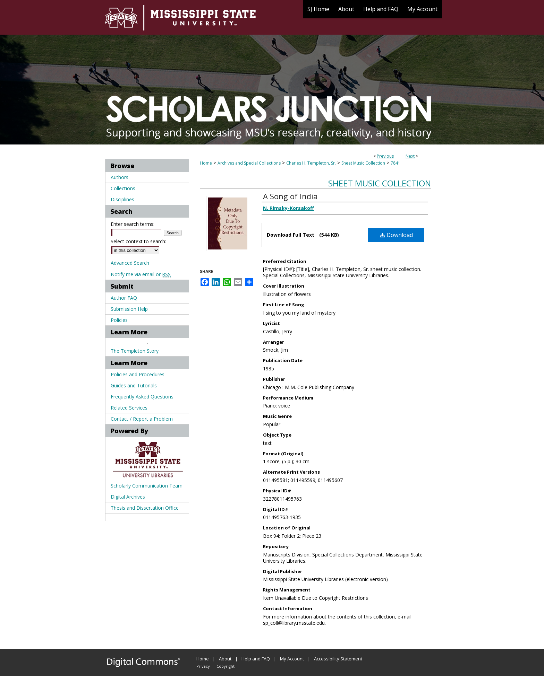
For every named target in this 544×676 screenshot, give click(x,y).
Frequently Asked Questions (142, 396)
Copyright (225, 666)
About (225, 659)
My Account (292, 659)
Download (396, 235)
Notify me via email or (141, 274)
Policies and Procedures (137, 374)
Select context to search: (138, 241)
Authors (119, 177)
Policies (119, 320)
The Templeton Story (135, 351)
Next (410, 156)
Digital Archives (128, 496)
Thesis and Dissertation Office (145, 507)
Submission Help (129, 309)
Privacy (203, 666)
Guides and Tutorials (134, 385)
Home (206, 163)
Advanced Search (130, 263)
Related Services (129, 407)
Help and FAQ (255, 659)
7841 (395, 163)
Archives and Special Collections (249, 163)
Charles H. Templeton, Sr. (311, 163)
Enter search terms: (132, 224)
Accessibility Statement (338, 659)
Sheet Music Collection (363, 163)
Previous (385, 156)
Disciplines (122, 199)
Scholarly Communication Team (146, 485)
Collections (123, 188)
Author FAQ (124, 298)
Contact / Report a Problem (142, 418)
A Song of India (290, 196)
